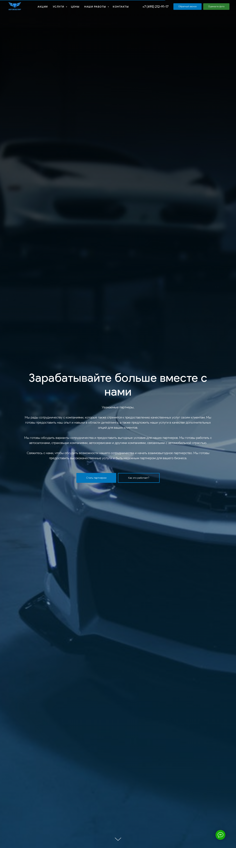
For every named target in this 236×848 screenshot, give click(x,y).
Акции (43, 6)
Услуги (59, 6)
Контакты (121, 6)
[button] (187, 6)
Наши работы (95, 6)
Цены (75, 6)
